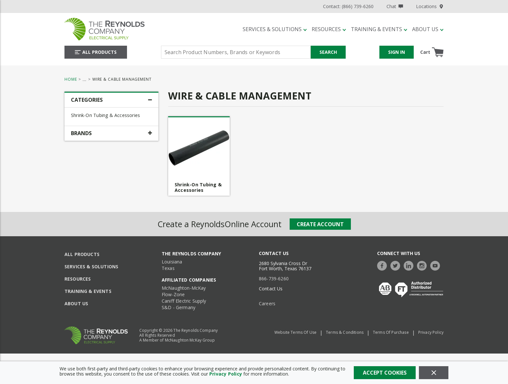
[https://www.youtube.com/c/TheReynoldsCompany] (436, 265)
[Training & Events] (379, 29)
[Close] (433, 372)
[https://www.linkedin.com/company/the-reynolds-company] (410, 265)
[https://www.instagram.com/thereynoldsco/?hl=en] (423, 265)
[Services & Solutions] (275, 29)
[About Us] (428, 29)
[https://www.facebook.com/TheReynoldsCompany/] (383, 265)
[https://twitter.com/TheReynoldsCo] (396, 265)
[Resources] (329, 29)
